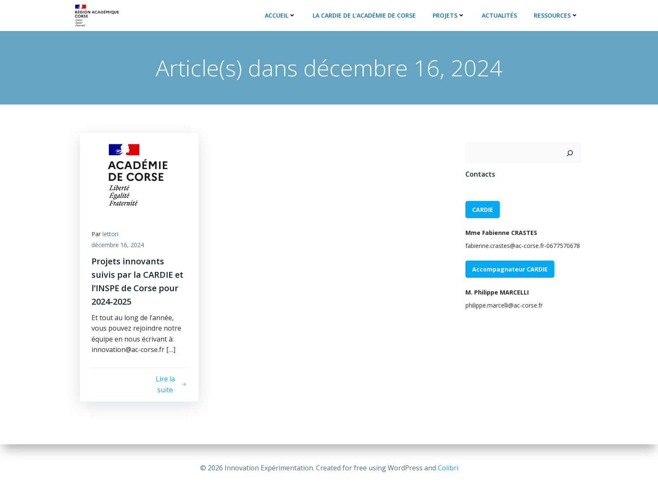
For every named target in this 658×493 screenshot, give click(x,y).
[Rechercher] (571, 152)
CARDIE (481, 208)
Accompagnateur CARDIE (509, 268)
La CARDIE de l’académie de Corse (365, 14)
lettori (112, 234)
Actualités (500, 14)
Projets (449, 14)
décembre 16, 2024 (119, 245)
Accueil (281, 14)
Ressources (557, 14)
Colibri (448, 467)
